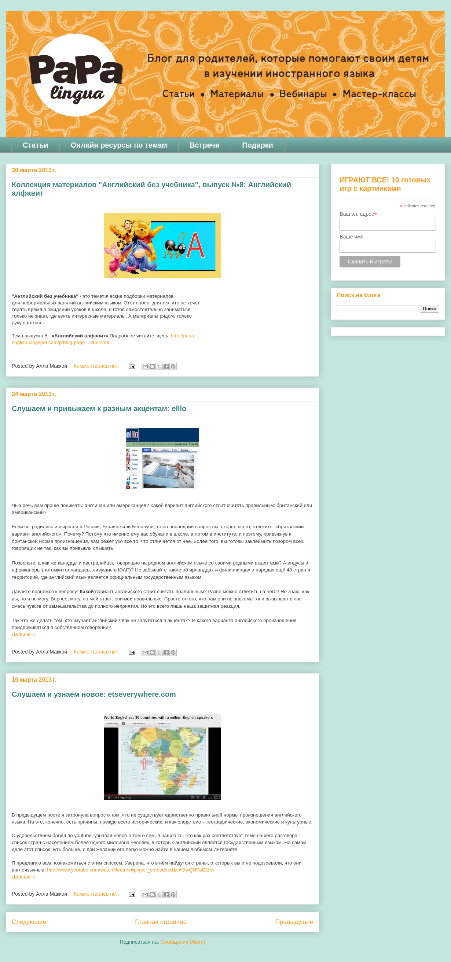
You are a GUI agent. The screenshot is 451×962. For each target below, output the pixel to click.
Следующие (29, 921)
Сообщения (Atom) (183, 942)
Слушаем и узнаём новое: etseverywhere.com (94, 694)
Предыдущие (294, 921)
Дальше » (23, 634)
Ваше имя (351, 237)
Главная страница (161, 921)
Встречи (205, 145)
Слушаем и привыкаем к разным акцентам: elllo (99, 408)
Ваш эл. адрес (358, 214)
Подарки (257, 145)
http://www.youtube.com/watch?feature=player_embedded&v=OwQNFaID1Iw (130, 870)
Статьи (35, 145)
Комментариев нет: (97, 366)
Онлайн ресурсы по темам (119, 145)
